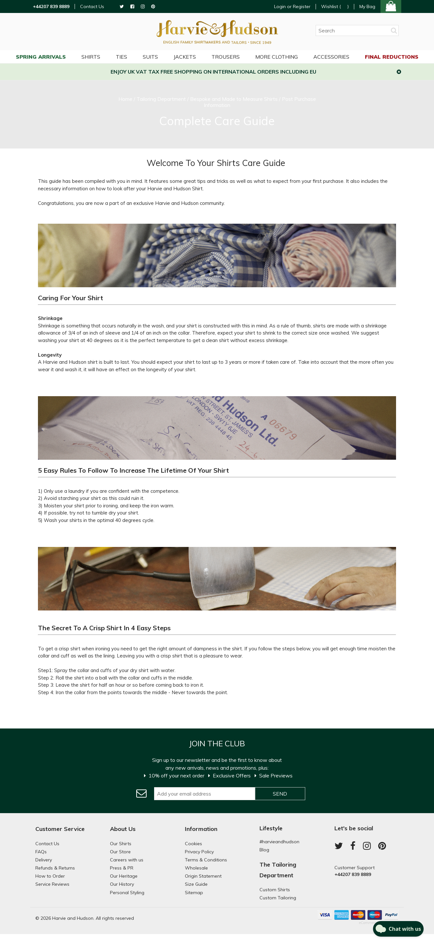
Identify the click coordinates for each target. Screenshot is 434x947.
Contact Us (92, 6)
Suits (150, 56)
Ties (121, 56)
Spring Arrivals (41, 56)
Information (201, 829)
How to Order (50, 876)
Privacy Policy (199, 852)
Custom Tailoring (277, 898)
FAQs (41, 852)
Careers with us (126, 860)
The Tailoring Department (277, 870)
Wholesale (196, 868)
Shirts (90, 56)
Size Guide (196, 884)
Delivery (43, 860)
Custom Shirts (274, 890)
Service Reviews (52, 884)
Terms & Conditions (206, 860)
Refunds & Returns (55, 868)
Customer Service (60, 829)
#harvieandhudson (279, 842)
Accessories (331, 56)
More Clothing (276, 56)
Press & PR (121, 868)
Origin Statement (203, 876)
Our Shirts (120, 843)
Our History (122, 884)
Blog (264, 850)
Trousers (225, 56)
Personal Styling (127, 892)
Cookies (193, 843)
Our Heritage (124, 876)
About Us (123, 829)
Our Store (120, 852)
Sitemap (194, 892)
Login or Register (292, 6)
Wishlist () (335, 6)
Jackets (185, 56)
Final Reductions (391, 56)
